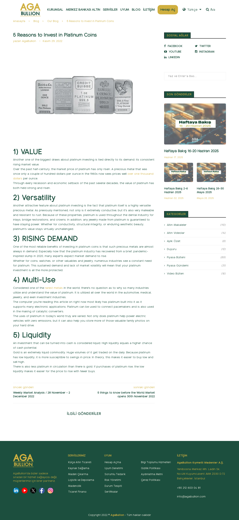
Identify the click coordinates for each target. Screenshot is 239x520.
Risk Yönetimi (113, 480)
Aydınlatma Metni (152, 474)
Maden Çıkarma (78, 474)
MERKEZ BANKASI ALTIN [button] (83, 10)
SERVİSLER (110, 10)
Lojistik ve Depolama (81, 480)
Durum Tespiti (113, 486)
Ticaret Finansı (77, 491)
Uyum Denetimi (114, 468)
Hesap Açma (113, 462)
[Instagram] (209, 52)
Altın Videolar (196, 233)
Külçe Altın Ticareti (79, 462)
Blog (36, 21)
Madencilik (74, 486)
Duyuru (196, 249)
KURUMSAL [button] (55, 10)
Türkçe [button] (192, 10)
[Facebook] (178, 46)
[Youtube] (178, 52)
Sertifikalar (111, 491)
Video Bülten (196, 274)
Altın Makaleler (196, 225)
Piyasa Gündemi (196, 266)
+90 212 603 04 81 (189, 487)
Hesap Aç (167, 10)
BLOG (136, 10)
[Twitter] (209, 46)
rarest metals (54, 288)
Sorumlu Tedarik (115, 474)
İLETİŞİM (149, 10)
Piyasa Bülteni (196, 257)
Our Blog (52, 21)
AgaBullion (29, 41)
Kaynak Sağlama (78, 468)
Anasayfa (19, 21)
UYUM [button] (124, 10)
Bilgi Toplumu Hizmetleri (156, 462)
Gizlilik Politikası (150, 468)
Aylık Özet (196, 241)
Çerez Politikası (150, 480)
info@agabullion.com (191, 496)
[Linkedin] (178, 57)
